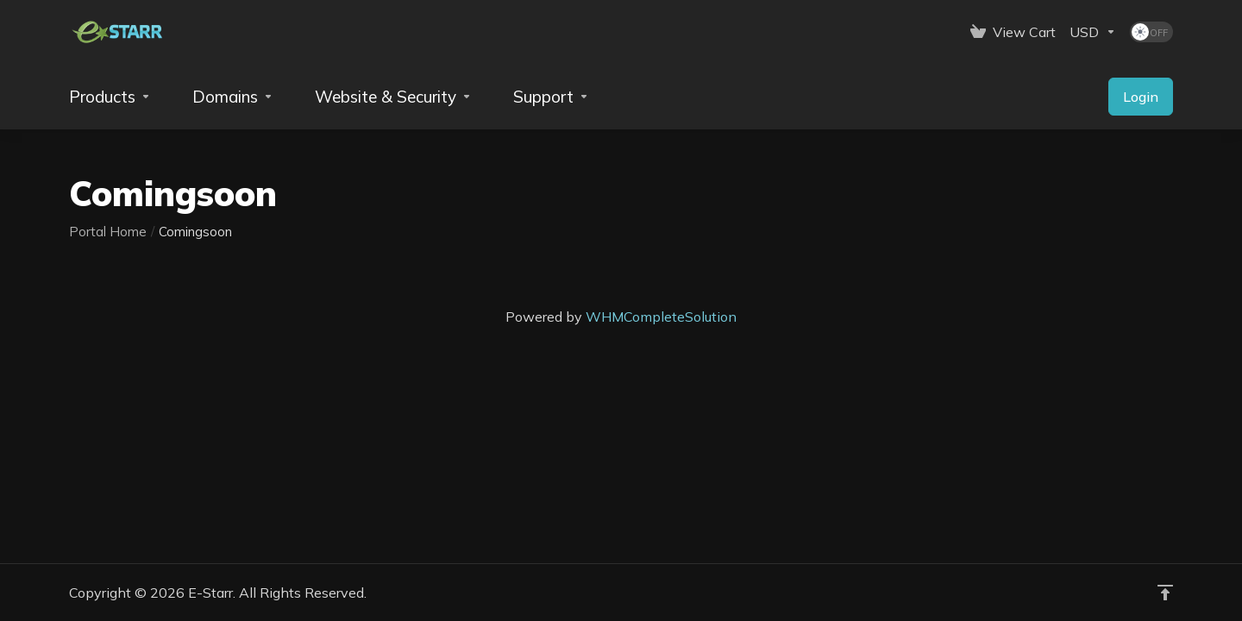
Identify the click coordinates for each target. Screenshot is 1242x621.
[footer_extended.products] (110, 96)
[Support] (551, 96)
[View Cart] (1013, 32)
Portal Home (108, 231)
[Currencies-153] (1093, 32)
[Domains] (233, 96)
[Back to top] (1165, 592)
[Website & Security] (393, 96)
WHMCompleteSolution (661, 316)
